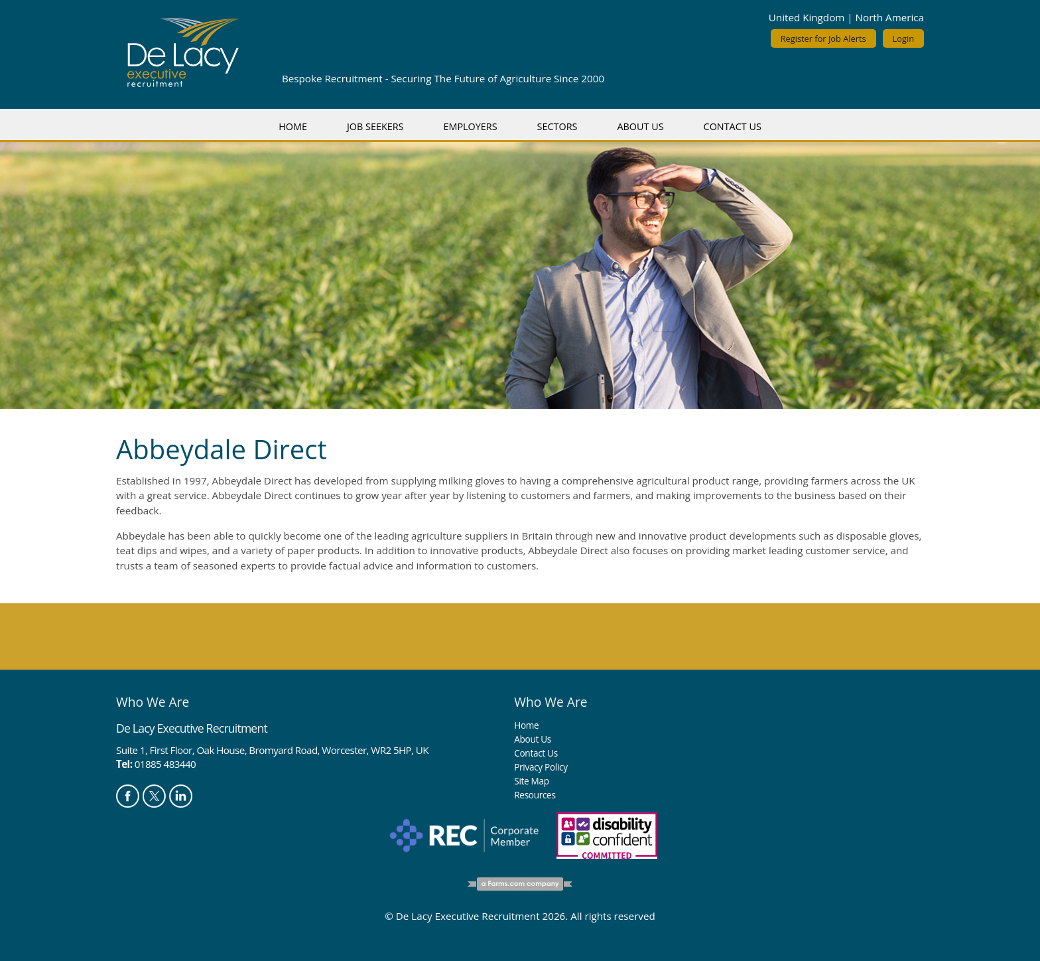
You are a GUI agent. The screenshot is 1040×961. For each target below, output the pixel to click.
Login (903, 38)
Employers (470, 126)
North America (890, 17)
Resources (534, 794)
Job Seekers (375, 126)
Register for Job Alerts (823, 38)
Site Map (531, 781)
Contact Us (732, 126)
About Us (640, 126)
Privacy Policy (540, 767)
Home (293, 126)
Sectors (557, 126)
